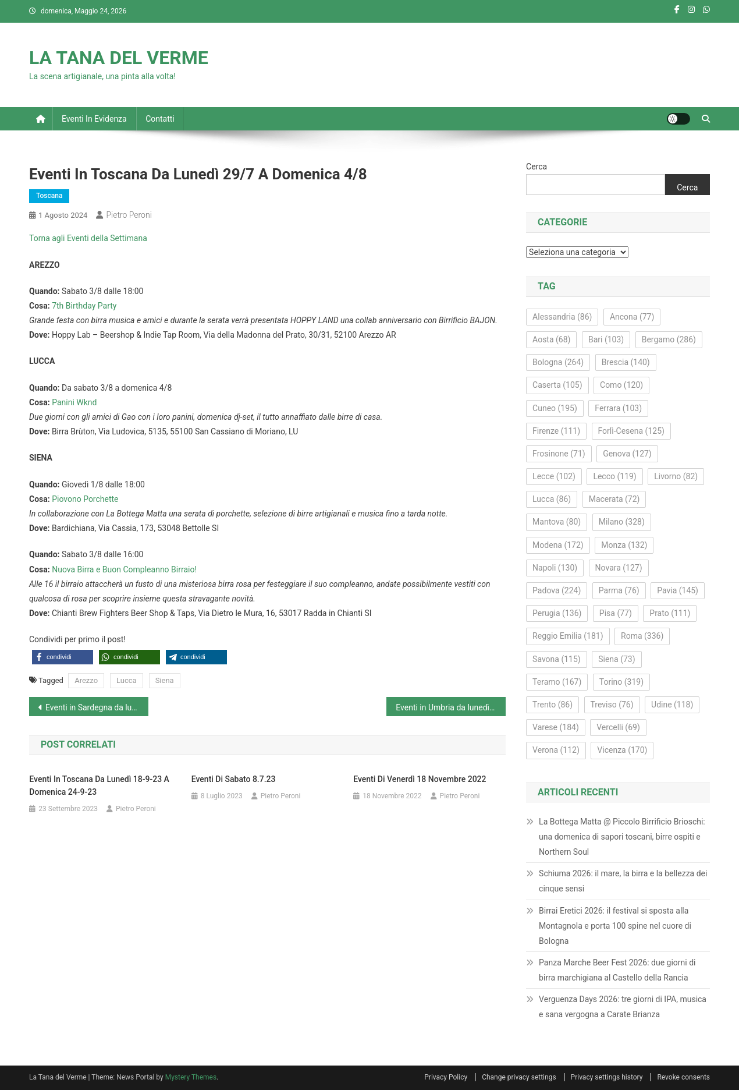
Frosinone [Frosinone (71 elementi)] (558, 453)
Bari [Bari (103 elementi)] (606, 339)
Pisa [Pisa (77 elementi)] (615, 613)
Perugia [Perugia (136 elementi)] (556, 613)
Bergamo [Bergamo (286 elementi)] (669, 339)
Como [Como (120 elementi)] (621, 385)
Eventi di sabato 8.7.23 (233, 779)
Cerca (536, 166)
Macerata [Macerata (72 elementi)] (614, 499)
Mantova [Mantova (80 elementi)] (556, 521)
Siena (164, 680)
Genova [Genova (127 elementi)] (627, 453)
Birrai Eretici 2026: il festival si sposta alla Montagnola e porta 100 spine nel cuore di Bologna (615, 926)
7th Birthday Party (84, 305)
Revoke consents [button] (683, 1077)
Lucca (126, 680)
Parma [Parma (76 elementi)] (619, 590)
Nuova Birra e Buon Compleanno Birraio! (124, 569)
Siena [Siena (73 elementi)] (616, 659)
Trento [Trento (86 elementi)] (552, 704)
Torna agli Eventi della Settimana (88, 238)
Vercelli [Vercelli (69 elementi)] (618, 727)
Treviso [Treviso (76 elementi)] (612, 704)
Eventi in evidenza (94, 118)
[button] (62, 657)
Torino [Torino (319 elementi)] (621, 681)
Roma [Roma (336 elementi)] (642, 635)
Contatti (160, 118)
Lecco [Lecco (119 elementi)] (614, 476)
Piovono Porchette (85, 499)
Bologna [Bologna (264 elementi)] (558, 362)
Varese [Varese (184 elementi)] (555, 727)
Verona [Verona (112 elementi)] (556, 750)
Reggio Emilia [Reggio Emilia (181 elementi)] (567, 635)
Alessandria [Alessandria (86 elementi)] (562, 316)
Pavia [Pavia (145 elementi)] (677, 590)
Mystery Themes (190, 1077)
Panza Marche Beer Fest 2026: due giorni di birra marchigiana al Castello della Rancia (617, 970)
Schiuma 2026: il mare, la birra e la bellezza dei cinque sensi (623, 881)
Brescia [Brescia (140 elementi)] (626, 362)
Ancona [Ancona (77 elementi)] (632, 316)
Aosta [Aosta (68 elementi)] (551, 339)
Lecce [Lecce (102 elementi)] (553, 476)
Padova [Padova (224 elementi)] (556, 590)
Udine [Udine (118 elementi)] (672, 704)
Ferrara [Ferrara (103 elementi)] (618, 408)
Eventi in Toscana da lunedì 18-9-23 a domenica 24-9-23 (99, 785)
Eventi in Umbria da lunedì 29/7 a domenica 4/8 (451, 707)
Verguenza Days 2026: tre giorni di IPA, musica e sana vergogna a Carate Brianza (622, 1007)
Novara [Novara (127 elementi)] (618, 567)
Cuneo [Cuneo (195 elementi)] (554, 408)
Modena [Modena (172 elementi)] (558, 545)
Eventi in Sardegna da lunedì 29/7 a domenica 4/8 (96, 707)
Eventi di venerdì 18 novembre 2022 (419, 779)
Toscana (49, 196)
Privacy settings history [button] (607, 1077)
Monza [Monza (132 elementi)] (624, 545)
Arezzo (86, 680)
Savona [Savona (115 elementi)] (556, 659)
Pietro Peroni (128, 215)
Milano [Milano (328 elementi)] (622, 521)
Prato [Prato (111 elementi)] (669, 613)
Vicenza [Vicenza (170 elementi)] (622, 750)
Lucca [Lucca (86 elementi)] (551, 499)
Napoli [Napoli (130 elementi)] (554, 567)
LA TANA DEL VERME (118, 58)
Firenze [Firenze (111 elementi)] (556, 431)
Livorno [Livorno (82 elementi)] (676, 476)
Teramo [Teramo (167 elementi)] (556, 681)
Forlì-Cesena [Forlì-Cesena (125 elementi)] (631, 431)
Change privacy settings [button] (519, 1077)
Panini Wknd (74, 402)
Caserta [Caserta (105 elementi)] (557, 385)
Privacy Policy (445, 1077)
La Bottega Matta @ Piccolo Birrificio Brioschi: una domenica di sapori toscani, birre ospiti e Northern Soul (622, 837)
